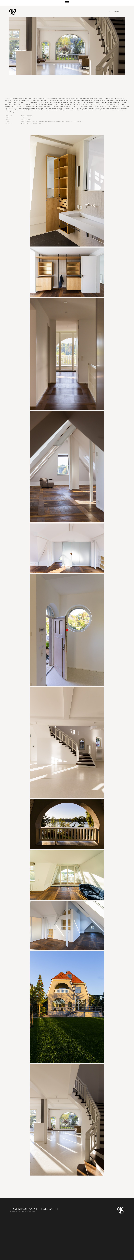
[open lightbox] (67, 191)
